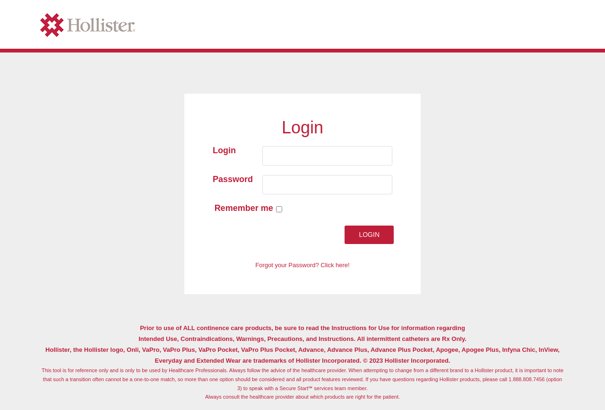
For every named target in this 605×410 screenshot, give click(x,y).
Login (224, 150)
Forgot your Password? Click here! (302, 265)
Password (233, 179)
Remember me (247, 208)
